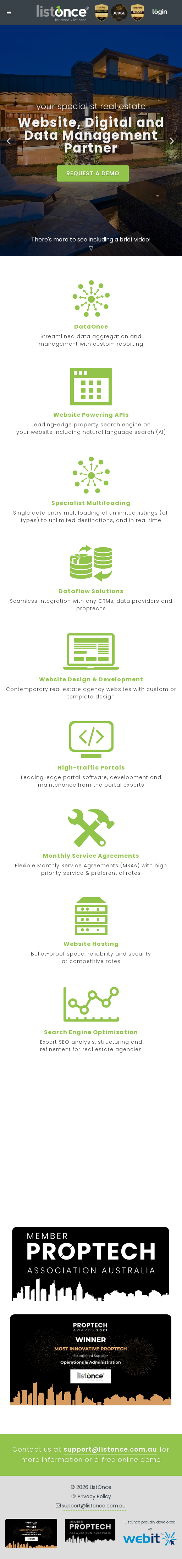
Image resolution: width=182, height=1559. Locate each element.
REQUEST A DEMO (93, 173)
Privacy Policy (94, 1496)
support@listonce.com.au (94, 1505)
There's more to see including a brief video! (91, 239)
